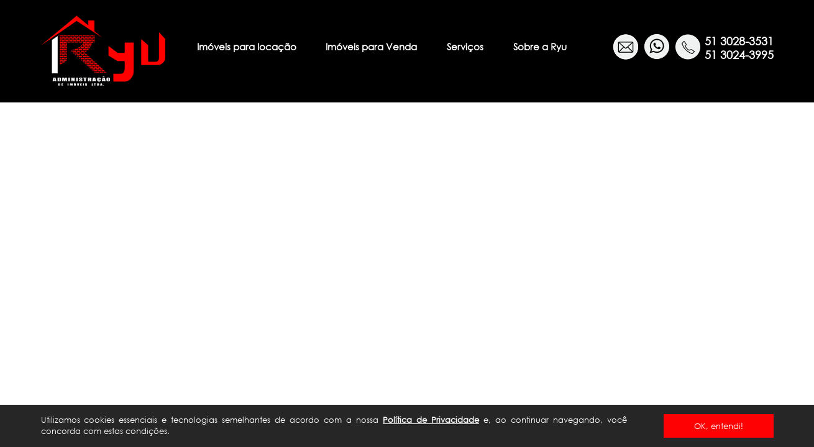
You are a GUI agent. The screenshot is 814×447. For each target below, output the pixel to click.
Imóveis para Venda (371, 46)
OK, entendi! (718, 426)
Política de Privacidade (431, 420)
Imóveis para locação (246, 46)
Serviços (465, 46)
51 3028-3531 (739, 41)
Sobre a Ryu (540, 46)
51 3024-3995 (739, 54)
